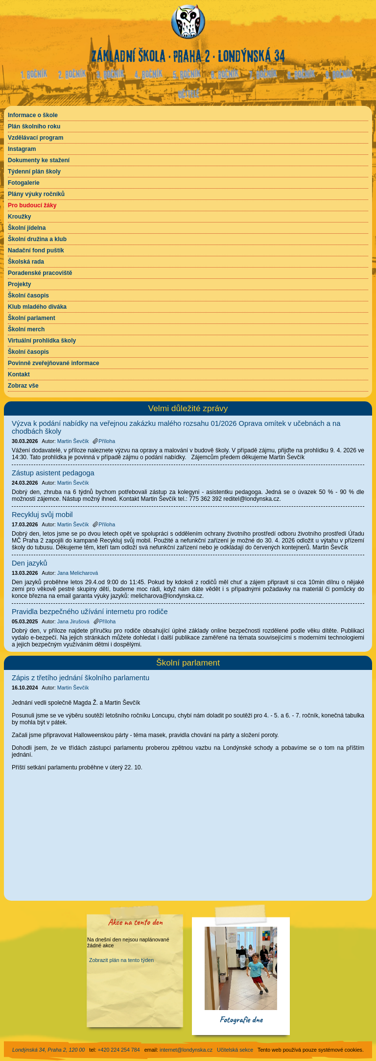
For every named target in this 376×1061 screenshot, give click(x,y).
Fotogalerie (24, 182)
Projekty (19, 284)
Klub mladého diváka (37, 306)
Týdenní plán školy (34, 171)
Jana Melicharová (77, 573)
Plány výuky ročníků (36, 194)
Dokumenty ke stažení (39, 160)
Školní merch (26, 329)
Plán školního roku (34, 126)
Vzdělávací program (35, 137)
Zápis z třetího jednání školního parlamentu (80, 678)
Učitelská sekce (235, 1050)
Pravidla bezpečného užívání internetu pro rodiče (90, 612)
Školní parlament (31, 318)
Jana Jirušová (73, 621)
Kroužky (19, 216)
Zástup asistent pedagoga (53, 473)
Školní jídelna (27, 227)
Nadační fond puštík (36, 250)
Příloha (104, 441)
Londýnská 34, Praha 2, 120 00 (48, 1050)
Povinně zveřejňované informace (53, 363)
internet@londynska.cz (186, 1050)
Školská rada (26, 261)
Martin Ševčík (73, 688)
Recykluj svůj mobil (42, 514)
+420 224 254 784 (118, 1050)
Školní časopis (28, 295)
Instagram (22, 149)
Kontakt (19, 374)
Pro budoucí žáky (32, 205)
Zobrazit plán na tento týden (121, 960)
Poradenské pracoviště (40, 273)
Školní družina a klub (37, 239)
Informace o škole (33, 115)
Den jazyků (29, 563)
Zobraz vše (23, 385)
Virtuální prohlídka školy (42, 340)
